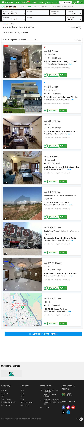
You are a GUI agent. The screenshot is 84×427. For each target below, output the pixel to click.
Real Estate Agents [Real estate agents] (27, 402)
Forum (23, 396)
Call (63, 75)
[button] (6, 13)
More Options (70, 17)
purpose (5, 11)
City (12, 11)
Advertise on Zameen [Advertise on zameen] (8, 402)
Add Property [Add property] (25, 405)
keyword (29, 17)
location (29, 11)
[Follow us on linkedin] (68, 414)
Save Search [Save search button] (75, 27)
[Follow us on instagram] (68, 409)
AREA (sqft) (69, 11)
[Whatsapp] (53, 75)
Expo (22, 399)
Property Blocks (22, 2)
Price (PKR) (6, 17)
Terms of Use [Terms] (5, 405)
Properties (9, 2)
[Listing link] (42, 61)
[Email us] (51, 408)
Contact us (4, 393)
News (22, 393)
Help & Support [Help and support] (6, 399)
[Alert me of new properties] (43, 334)
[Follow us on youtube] (73, 409)
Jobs (2, 396)
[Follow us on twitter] (64, 414)
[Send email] (45, 75)
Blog (22, 390)
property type (55, 11)
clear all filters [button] (25, 32)
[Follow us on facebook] (64, 409)
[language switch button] (74, 2)
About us (4, 390)
